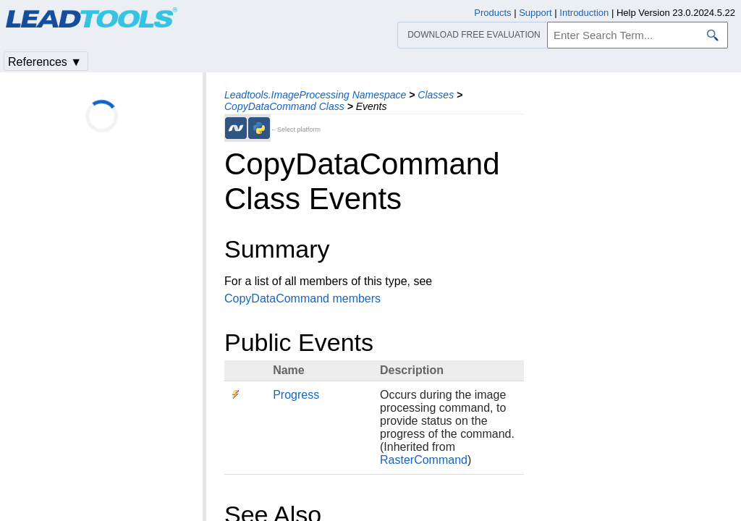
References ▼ (45, 62)
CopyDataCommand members (302, 298)
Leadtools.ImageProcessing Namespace (315, 95)
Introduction (584, 12)
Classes (436, 95)
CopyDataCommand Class (284, 106)
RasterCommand (423, 460)
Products (492, 12)
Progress (296, 395)
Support (535, 12)
